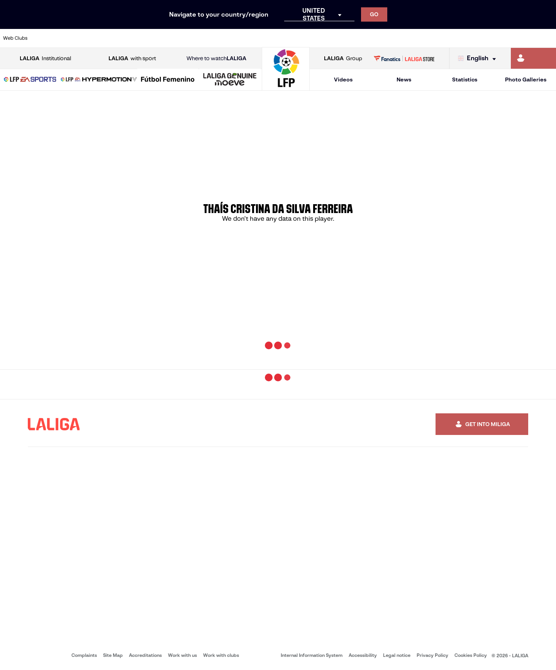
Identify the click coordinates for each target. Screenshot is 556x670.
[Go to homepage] (285, 87)
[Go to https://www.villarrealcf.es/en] (547, 38)
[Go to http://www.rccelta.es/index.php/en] (311, 38)
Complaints (84, 655)
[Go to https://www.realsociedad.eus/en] (468, 38)
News (404, 79)
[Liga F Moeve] (168, 80)
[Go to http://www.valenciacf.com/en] (521, 38)
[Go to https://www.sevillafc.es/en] (494, 38)
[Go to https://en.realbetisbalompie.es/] (389, 38)
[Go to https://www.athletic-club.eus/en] (48, 38)
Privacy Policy (432, 655)
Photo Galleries (525, 79)
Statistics (464, 79)
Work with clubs (221, 655)
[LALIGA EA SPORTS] (30, 79)
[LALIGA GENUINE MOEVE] (230, 80)
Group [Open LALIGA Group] (343, 58)
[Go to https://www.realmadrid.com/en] (416, 38)
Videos (343, 79)
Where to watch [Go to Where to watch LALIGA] (216, 58)
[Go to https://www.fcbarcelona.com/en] (179, 38)
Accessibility (363, 655)
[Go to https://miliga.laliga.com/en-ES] (533, 58)
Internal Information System (311, 655)
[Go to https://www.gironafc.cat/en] (231, 38)
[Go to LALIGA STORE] (404, 58)
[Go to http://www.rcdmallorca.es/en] (363, 38)
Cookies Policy (470, 655)
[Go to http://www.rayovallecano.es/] (284, 38)
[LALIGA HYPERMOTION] (98, 80)
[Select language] (478, 58)
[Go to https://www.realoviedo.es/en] (442, 38)
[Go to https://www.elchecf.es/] (153, 38)
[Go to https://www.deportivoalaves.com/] (126, 38)
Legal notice (396, 655)
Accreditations (145, 655)
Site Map (113, 655)
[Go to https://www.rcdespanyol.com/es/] (337, 38)
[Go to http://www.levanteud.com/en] (258, 38)
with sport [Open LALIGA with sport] (132, 58)
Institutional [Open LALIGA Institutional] (45, 58)
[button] (30, 79)
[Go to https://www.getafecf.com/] (205, 38)
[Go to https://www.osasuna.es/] (100, 38)
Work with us (182, 655)
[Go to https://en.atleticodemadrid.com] (74, 38)
